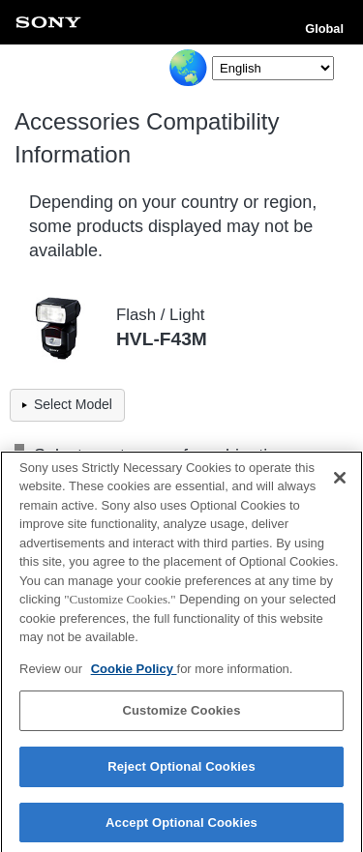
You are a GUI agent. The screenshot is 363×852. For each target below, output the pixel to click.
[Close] (339, 482)
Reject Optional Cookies (181, 771)
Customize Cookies (181, 716)
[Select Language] (273, 68)
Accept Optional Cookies (181, 827)
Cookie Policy (134, 673)
